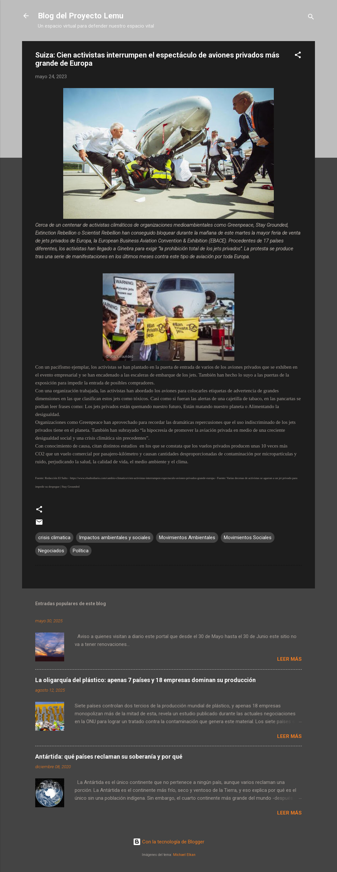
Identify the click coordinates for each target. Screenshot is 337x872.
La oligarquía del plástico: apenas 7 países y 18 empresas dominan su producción (145, 680)
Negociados (51, 551)
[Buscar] (311, 18)
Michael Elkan (184, 855)
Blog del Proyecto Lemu (80, 15)
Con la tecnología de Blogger (168, 842)
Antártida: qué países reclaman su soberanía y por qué (108, 756)
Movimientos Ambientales (187, 537)
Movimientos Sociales (248, 537)
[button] (298, 56)
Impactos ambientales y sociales (114, 537)
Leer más (289, 659)
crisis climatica (54, 537)
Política (81, 551)
